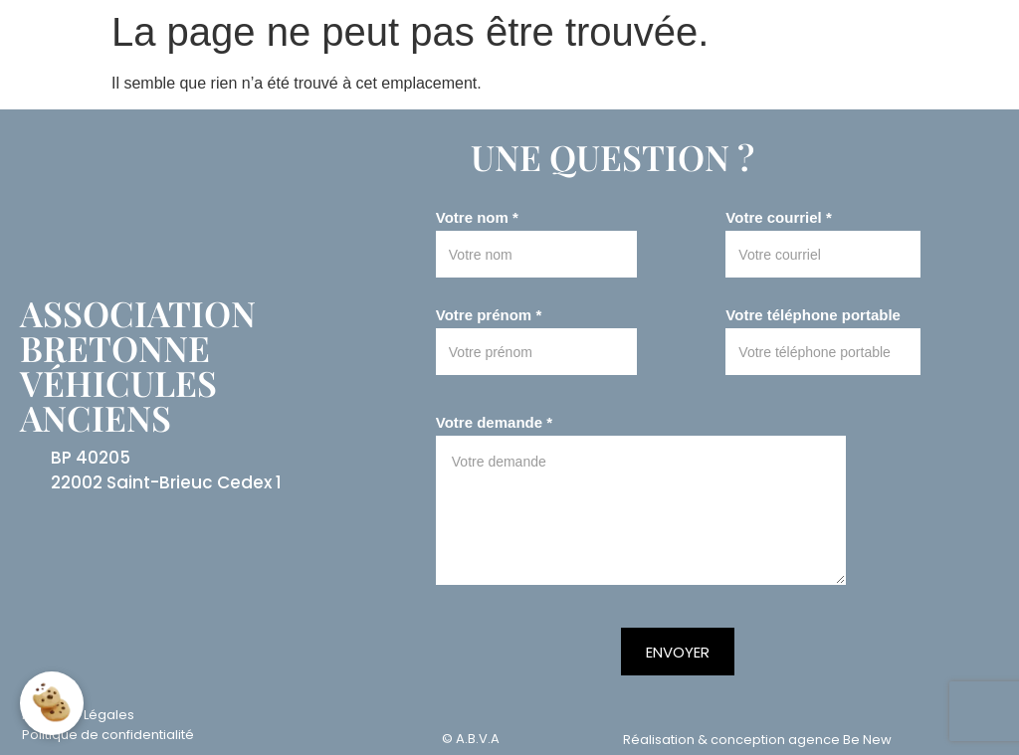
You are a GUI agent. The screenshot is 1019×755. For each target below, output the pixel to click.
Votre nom (477, 218)
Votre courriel (778, 218)
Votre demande (494, 423)
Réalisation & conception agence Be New (757, 739)
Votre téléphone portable (813, 315)
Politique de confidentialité (108, 734)
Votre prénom (488, 315)
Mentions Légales (78, 714)
